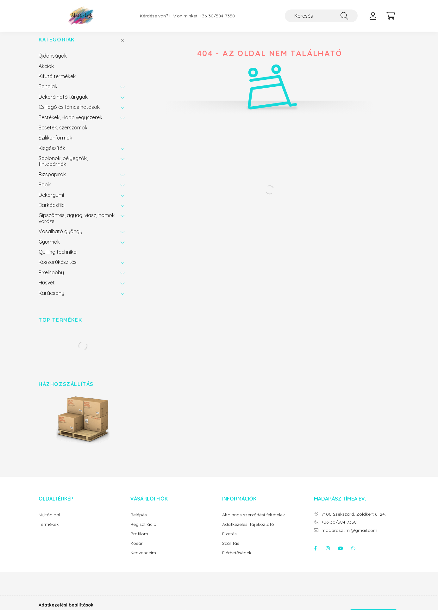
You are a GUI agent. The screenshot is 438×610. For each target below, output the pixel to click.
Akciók (46, 72)
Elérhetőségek (236, 559)
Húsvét (47, 289)
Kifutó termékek (57, 82)
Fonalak (48, 93)
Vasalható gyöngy (60, 237)
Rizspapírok (52, 180)
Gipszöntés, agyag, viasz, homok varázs (77, 224)
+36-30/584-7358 (217, 16)
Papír (45, 191)
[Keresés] (321, 15)
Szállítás (230, 549)
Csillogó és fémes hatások (69, 113)
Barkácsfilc (52, 211)
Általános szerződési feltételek (253, 521)
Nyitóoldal (49, 521)
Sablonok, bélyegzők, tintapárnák (63, 167)
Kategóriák (57, 46)
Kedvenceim (143, 559)
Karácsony (51, 299)
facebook (315, 554)
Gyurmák (49, 248)
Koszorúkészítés (58, 268)
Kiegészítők (52, 154)
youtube (340, 554)
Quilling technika (58, 258)
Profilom (139, 540)
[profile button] (372, 15)
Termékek (49, 530)
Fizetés (229, 540)
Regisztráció (143, 530)
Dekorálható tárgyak (63, 103)
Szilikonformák (55, 144)
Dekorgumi (51, 201)
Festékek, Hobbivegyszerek (70, 124)
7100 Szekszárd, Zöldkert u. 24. (354, 520)
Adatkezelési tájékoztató (248, 530)
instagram (328, 554)
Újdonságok (53, 62)
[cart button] (390, 15)
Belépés (138, 521)
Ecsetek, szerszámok (63, 134)
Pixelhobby (51, 279)
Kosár (136, 549)
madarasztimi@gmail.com (349, 536)
